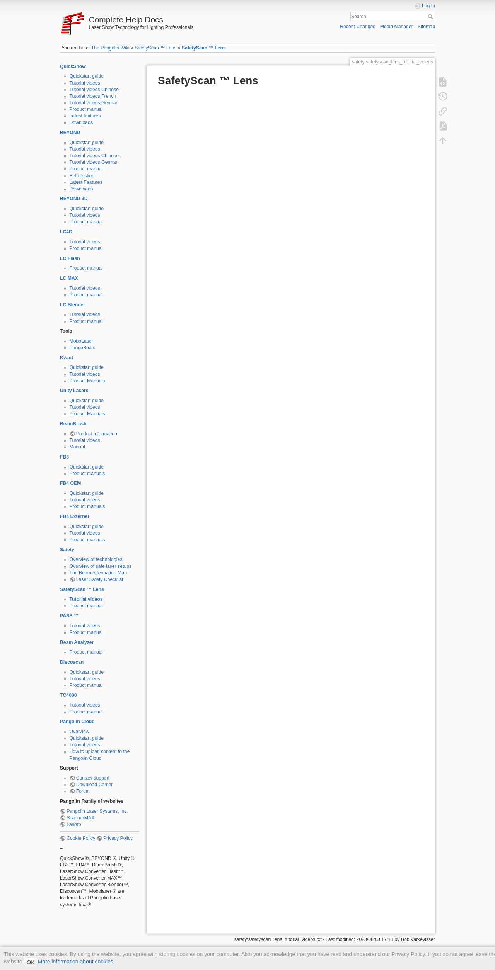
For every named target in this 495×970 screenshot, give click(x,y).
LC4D (66, 231)
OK (30, 962)
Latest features (85, 116)
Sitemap (426, 26)
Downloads (81, 122)
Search (431, 16)
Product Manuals (87, 381)
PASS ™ (69, 615)
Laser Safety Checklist (99, 579)
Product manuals (87, 473)
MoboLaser (81, 341)
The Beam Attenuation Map (98, 573)
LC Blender (72, 304)
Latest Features (86, 182)
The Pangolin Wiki (110, 48)
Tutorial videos (85, 83)
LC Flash (70, 258)
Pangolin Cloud (77, 721)
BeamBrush (73, 423)
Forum (83, 791)
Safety (67, 549)
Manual (77, 447)
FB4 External (74, 516)
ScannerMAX (80, 818)
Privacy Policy (118, 838)
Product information (96, 434)
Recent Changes (357, 26)
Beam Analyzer (77, 642)
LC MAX (69, 278)
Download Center (94, 784)
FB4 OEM (70, 483)
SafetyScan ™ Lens (155, 48)
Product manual (86, 109)
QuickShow (73, 66)
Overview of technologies (96, 559)
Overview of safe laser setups (101, 566)
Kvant (66, 357)
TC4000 (68, 695)
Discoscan (72, 662)
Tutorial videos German (94, 102)
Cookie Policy (81, 838)
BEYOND (70, 132)
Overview (79, 731)
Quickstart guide (87, 76)
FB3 (64, 457)
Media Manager (396, 26)
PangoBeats (83, 347)
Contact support (92, 778)
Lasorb (74, 824)
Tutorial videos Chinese (94, 89)
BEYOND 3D (73, 198)
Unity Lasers (74, 390)
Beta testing (82, 175)
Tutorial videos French (93, 96)
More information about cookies (75, 961)
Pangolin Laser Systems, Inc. (97, 811)
